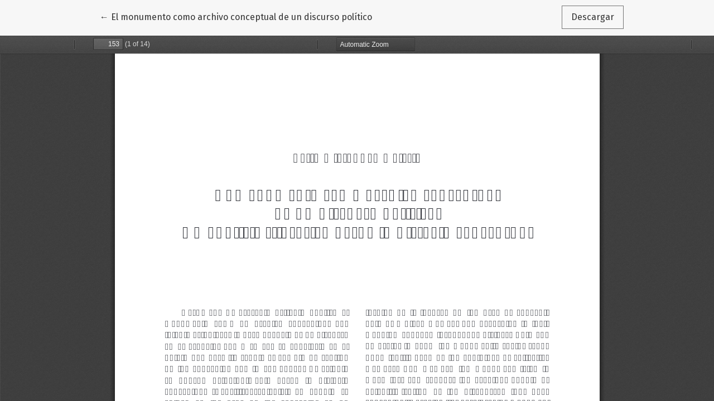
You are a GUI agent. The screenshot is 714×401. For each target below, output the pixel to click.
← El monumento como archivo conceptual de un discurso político (236, 16)
